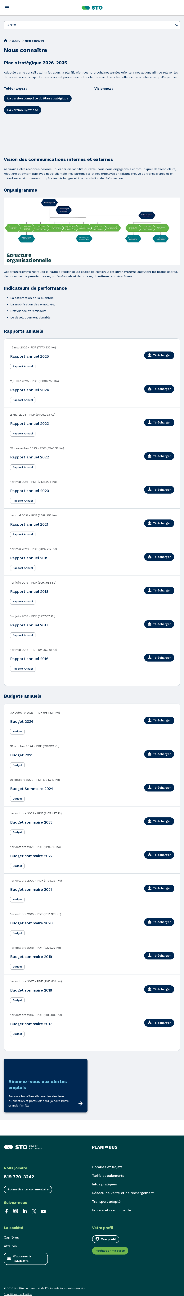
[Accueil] (5, 40)
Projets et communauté (111, 1210)
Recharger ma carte (110, 1250)
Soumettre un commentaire (28, 1189)
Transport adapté (106, 1201)
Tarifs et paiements (108, 1176)
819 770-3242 (19, 1176)
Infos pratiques (104, 1184)
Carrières (11, 1237)
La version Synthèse (22, 110)
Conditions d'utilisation (18, 1294)
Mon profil (106, 1239)
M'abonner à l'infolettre (22, 1259)
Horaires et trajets (107, 1167)
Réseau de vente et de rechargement (123, 1193)
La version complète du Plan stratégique (37, 98)
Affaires (10, 1246)
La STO (16, 40)
